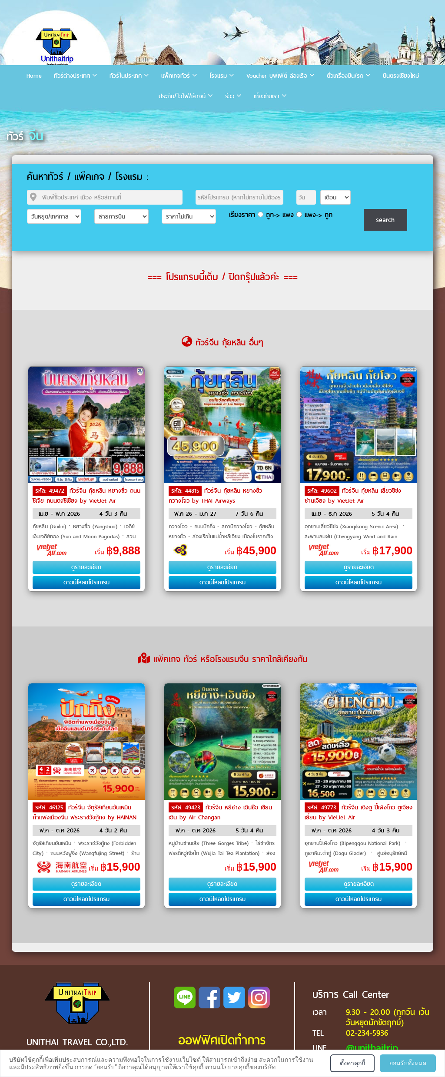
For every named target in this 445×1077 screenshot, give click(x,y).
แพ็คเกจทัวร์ (175, 76)
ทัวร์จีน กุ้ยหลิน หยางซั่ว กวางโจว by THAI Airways (215, 496)
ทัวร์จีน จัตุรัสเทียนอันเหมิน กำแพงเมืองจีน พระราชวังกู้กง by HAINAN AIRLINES (84, 816)
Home (34, 76)
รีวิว (229, 96)
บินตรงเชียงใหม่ (401, 76)
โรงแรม (218, 76)
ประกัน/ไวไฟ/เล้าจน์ (182, 96)
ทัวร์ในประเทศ (126, 76)
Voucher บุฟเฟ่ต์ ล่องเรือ (276, 76)
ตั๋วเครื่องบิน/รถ (345, 76)
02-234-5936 (367, 1033)
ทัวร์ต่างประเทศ (72, 76)
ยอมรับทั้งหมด (407, 1063)
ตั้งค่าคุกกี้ (352, 1063)
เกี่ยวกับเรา (266, 96)
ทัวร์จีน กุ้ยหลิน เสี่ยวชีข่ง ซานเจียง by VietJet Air (353, 496)
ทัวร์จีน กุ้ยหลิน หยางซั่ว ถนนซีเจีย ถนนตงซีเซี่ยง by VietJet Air (86, 496)
